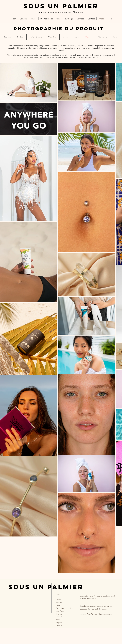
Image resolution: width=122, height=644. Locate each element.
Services (59, 602)
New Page (60, 611)
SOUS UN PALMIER (60, 6)
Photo (58, 605)
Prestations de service (62, 608)
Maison (58, 599)
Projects (59, 622)
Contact (59, 617)
